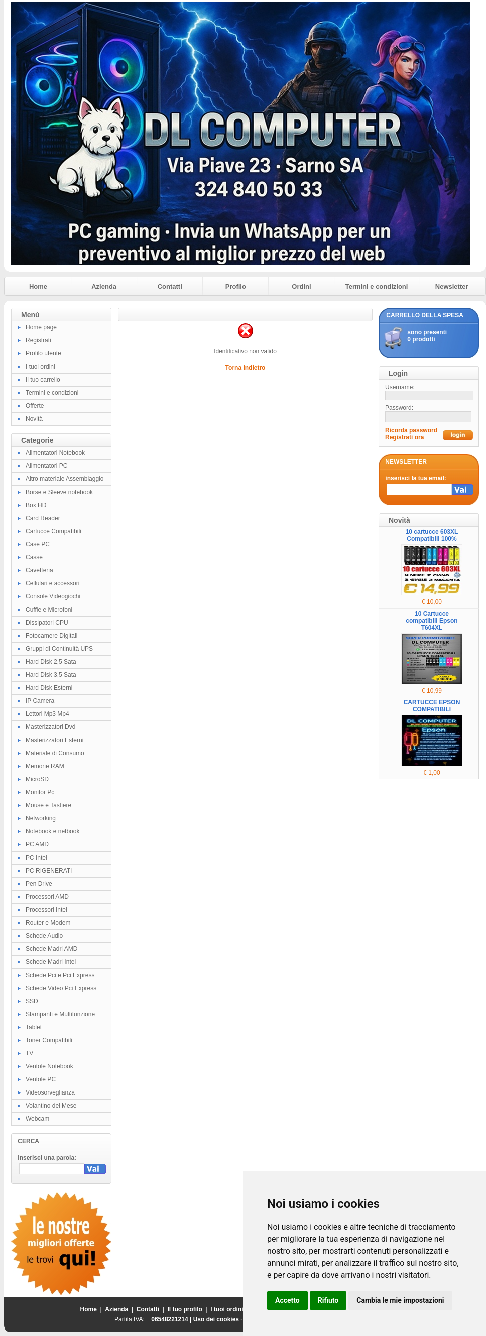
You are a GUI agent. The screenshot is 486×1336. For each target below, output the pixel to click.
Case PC (38, 544)
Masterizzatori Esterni (54, 740)
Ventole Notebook (49, 1066)
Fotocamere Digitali (51, 635)
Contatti (170, 286)
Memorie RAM (45, 766)
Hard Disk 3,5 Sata (51, 674)
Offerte (35, 405)
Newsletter (451, 286)
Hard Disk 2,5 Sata (51, 661)
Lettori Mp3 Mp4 (47, 713)
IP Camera (40, 700)
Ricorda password (411, 430)
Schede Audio (44, 935)
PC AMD (37, 844)
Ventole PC (41, 1079)
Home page (41, 327)
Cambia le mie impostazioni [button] (400, 1300)
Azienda (103, 286)
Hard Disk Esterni (49, 687)
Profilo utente (43, 353)
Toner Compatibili (49, 1040)
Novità (34, 418)
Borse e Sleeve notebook (59, 492)
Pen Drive (39, 883)
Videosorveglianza (50, 1092)
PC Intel (36, 857)
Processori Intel (46, 909)
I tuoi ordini (40, 366)
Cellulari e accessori (52, 583)
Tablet (34, 1027)
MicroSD (37, 779)
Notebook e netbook (52, 831)
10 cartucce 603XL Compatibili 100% (432, 535)
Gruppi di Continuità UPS (59, 648)
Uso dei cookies (216, 1319)
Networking (41, 818)
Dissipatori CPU (47, 622)
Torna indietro (245, 367)
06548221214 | (172, 1319)
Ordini (301, 286)
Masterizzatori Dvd (50, 727)
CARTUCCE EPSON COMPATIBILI (432, 706)
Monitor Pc (40, 792)
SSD (32, 1001)
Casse (34, 557)
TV (29, 1053)
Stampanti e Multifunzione (60, 1014)
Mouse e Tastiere (48, 805)
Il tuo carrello (43, 379)
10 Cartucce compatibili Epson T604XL (431, 620)
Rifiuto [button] (328, 1300)
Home (38, 286)
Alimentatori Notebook (55, 452)
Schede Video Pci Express (61, 988)
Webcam (37, 1118)
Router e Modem (48, 922)
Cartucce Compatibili (53, 531)
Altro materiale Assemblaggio (64, 478)
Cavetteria (39, 570)
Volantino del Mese (51, 1105)
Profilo (235, 286)
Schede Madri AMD (51, 948)
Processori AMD (47, 896)
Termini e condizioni (376, 286)
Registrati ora (404, 437)
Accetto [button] (287, 1300)
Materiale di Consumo (55, 753)
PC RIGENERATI (49, 870)
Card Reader (43, 518)
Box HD (36, 505)
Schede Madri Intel (51, 961)
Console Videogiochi (53, 596)
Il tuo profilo (185, 1309)
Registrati (38, 340)
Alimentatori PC (46, 465)
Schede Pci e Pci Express (60, 975)
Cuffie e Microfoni (49, 609)
